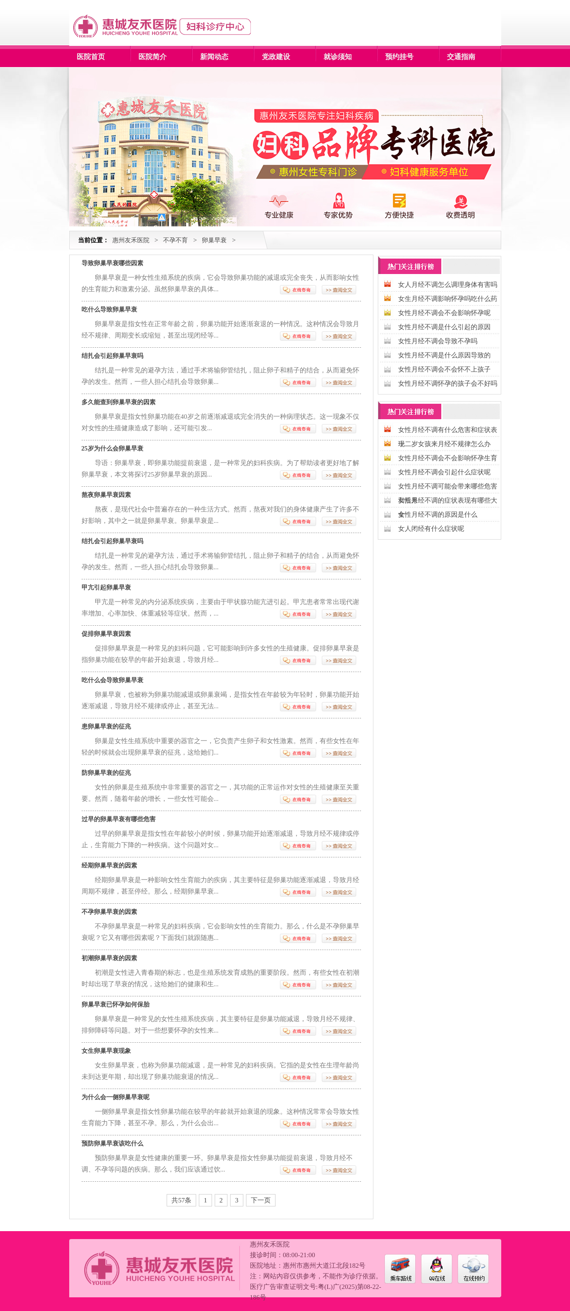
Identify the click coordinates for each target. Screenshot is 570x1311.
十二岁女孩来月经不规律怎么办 (444, 443)
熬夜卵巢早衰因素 (106, 495)
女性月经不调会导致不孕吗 (437, 341)
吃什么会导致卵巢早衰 (112, 680)
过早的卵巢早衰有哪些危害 (119, 819)
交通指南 (461, 56)
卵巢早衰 (214, 240)
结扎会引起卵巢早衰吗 (112, 356)
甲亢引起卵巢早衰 (106, 587)
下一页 (261, 1200)
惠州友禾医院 (130, 240)
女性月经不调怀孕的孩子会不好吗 (447, 383)
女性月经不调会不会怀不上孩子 (444, 369)
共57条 (181, 1200)
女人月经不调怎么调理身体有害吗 (447, 284)
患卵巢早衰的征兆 (106, 726)
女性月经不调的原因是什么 (437, 514)
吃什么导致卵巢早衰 (109, 309)
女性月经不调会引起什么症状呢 (444, 472)
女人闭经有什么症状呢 (431, 528)
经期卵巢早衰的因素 (109, 865)
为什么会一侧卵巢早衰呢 (115, 1097)
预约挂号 (399, 56)
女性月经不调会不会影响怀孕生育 (447, 458)
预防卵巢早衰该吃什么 (112, 1143)
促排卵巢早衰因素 (106, 634)
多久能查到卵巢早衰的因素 (119, 402)
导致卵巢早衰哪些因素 (112, 263)
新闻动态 (214, 56)
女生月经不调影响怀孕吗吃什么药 (447, 298)
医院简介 (152, 56)
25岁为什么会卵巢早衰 (112, 448)
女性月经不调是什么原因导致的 (444, 355)
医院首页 (91, 56)
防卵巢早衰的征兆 (106, 773)
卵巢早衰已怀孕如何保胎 (115, 1004)
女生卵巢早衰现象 (106, 1051)
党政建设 (276, 56)
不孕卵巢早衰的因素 (109, 912)
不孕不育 (175, 240)
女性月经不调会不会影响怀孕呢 (444, 312)
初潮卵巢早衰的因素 (109, 958)
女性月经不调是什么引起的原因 (444, 327)
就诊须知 (338, 56)
